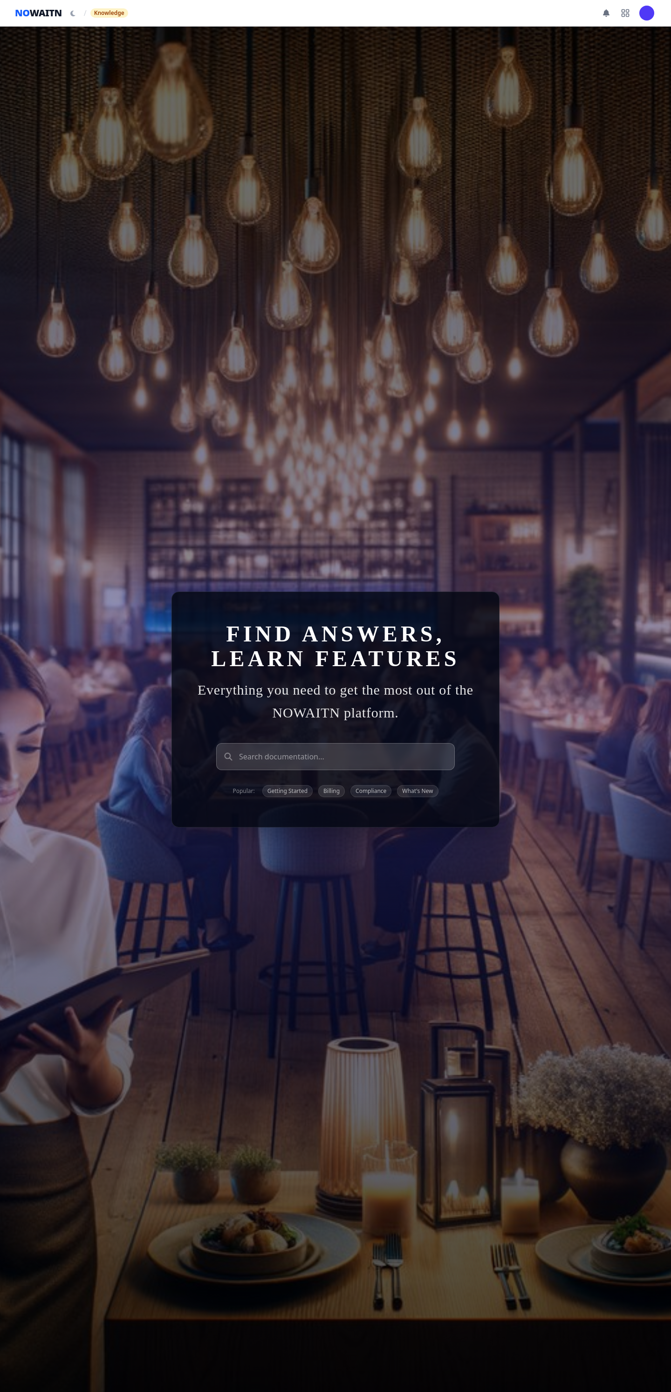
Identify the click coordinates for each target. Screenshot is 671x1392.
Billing (331, 791)
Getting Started (287, 791)
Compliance (371, 791)
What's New (417, 791)
